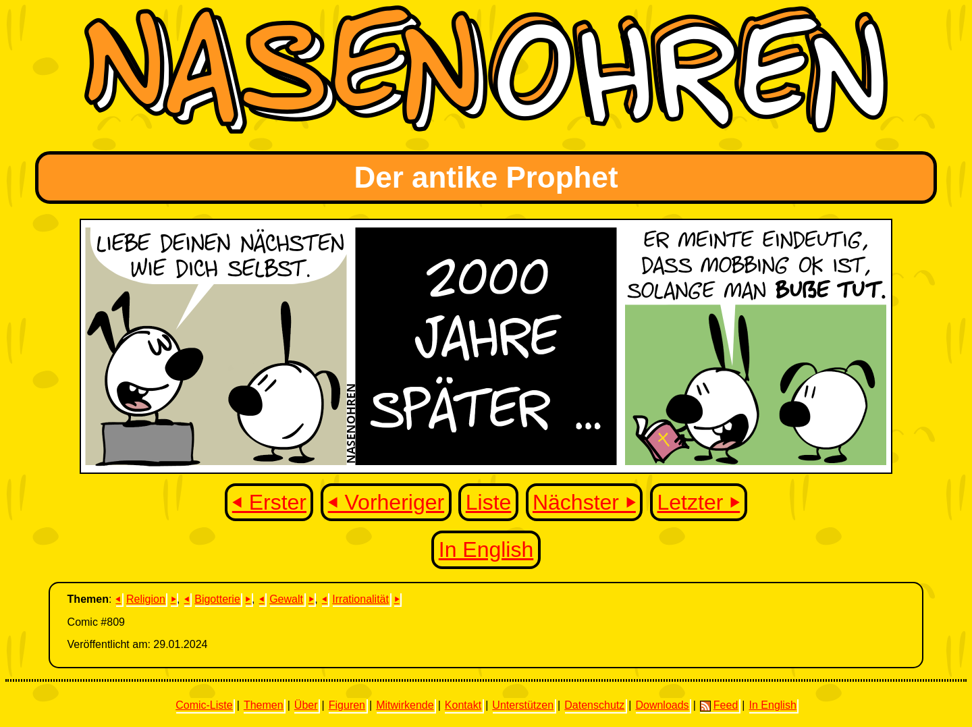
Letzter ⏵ (698, 502)
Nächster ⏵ (584, 502)
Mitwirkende (404, 705)
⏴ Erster (269, 502)
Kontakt (463, 705)
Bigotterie (217, 599)
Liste (489, 502)
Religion (145, 599)
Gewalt (286, 599)
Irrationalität (360, 599)
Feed (719, 705)
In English (486, 549)
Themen (264, 705)
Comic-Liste (204, 705)
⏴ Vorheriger (386, 502)
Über (306, 705)
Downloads (661, 705)
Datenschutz (594, 705)
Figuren (347, 705)
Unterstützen (523, 705)
